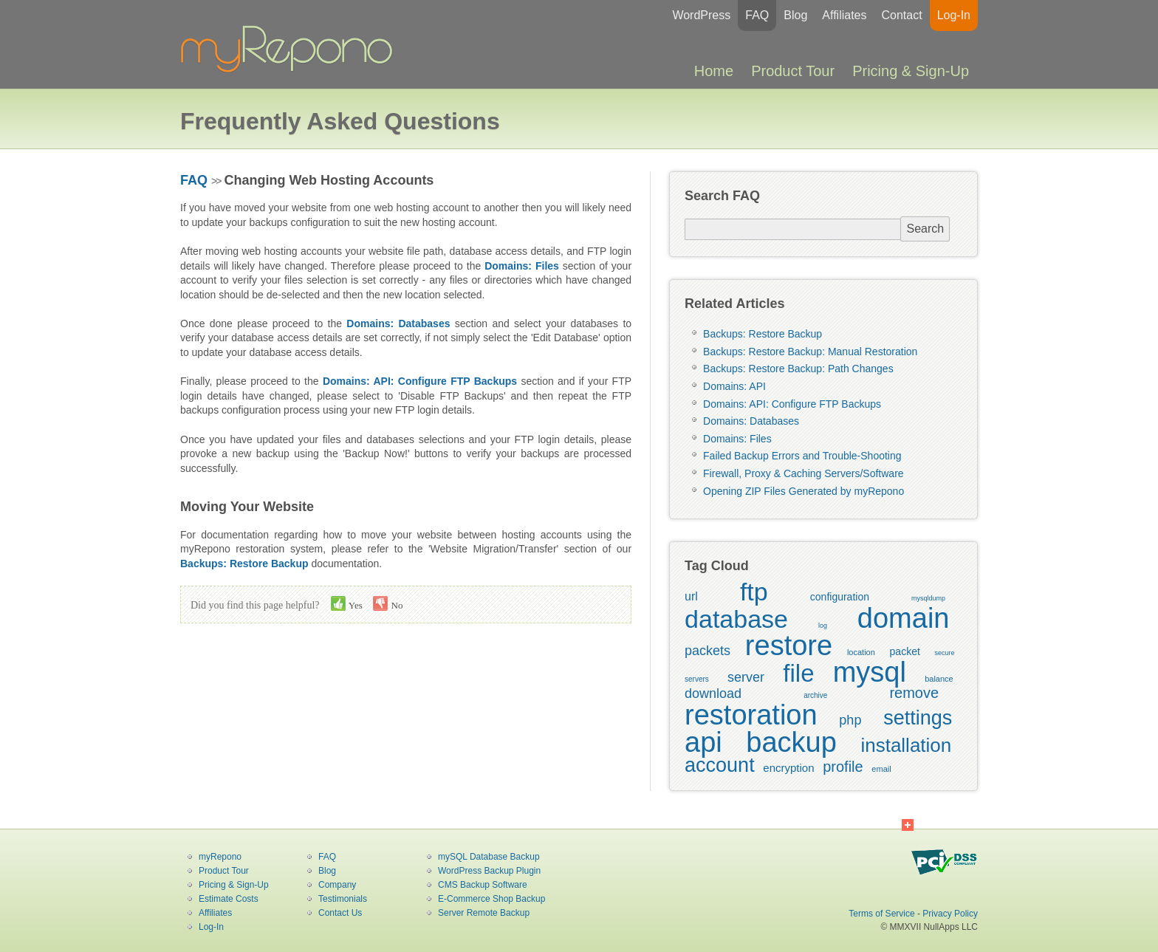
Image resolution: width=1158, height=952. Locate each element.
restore (788, 645)
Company (337, 885)
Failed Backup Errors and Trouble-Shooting (802, 456)
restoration (751, 714)
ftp (754, 592)
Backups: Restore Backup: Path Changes (798, 368)
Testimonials (342, 899)
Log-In (953, 15)
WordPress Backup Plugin (489, 871)
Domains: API (734, 386)
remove (914, 693)
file (798, 673)
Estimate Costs (228, 899)
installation (905, 745)
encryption (788, 767)
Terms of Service (881, 913)
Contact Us (340, 913)
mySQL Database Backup (489, 857)
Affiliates (844, 15)
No (387, 603)
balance (939, 678)
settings (917, 718)
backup (791, 742)
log (822, 625)
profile (843, 766)
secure (945, 653)
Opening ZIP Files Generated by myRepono (803, 491)
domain (903, 618)
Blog (795, 15)
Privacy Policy (950, 913)
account (720, 765)
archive (815, 695)
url (691, 596)
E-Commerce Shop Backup (491, 899)
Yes (347, 603)
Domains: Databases (751, 421)
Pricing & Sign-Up (910, 71)
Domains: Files (737, 439)
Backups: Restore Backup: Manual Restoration (810, 351)
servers (697, 679)
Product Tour (793, 71)
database (736, 619)
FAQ (757, 15)
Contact (901, 15)
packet (905, 651)
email (881, 768)
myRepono (220, 857)
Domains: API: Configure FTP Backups (792, 404)
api (703, 742)
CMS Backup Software (482, 885)
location (861, 652)
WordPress (701, 15)
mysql (869, 672)
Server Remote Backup (484, 913)
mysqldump (928, 598)
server (745, 677)
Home (713, 71)
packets (707, 650)
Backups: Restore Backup (762, 334)
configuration (839, 597)
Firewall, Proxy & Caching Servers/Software (803, 473)
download (713, 693)
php (850, 720)
